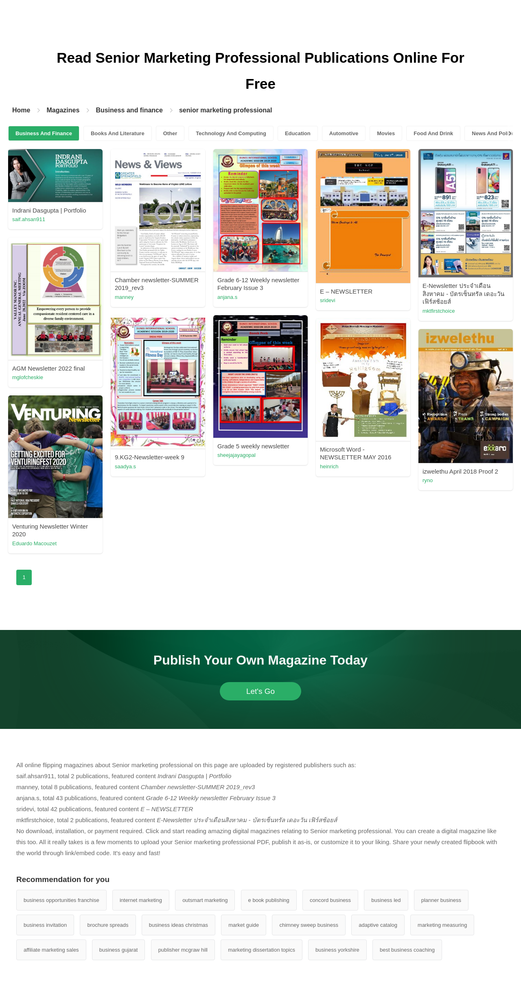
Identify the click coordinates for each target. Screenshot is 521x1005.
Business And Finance (43, 133)
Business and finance (129, 110)
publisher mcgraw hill (183, 950)
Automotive (344, 133)
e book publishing (268, 900)
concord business (330, 900)
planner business (441, 900)
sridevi (327, 300)
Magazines (62, 110)
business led (386, 900)
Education (298, 133)
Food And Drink (433, 133)
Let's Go (260, 691)
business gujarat (118, 950)
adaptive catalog (378, 925)
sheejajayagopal (236, 455)
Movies (386, 133)
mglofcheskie (27, 377)
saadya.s (125, 466)
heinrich (329, 466)
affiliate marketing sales (51, 950)
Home (21, 110)
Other (170, 133)
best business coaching (407, 950)
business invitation (45, 925)
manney (124, 297)
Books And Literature (117, 133)
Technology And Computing (231, 133)
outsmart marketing (205, 900)
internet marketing (141, 900)
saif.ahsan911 (28, 219)
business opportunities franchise (61, 900)
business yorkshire (337, 950)
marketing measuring (442, 925)
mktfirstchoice (438, 311)
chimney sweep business (308, 925)
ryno (427, 480)
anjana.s (227, 297)
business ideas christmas (178, 925)
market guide (243, 925)
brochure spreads (107, 925)
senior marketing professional (225, 110)
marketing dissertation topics (261, 950)
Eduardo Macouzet (34, 543)
